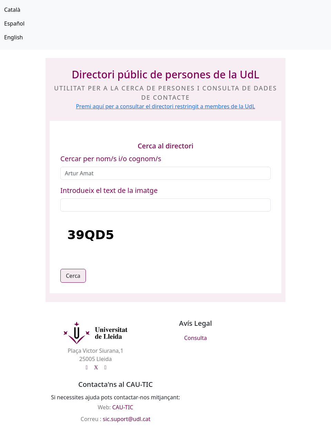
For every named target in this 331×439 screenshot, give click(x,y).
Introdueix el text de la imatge (109, 190)
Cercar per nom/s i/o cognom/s (110, 158)
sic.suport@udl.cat (126, 419)
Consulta (195, 338)
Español (14, 23)
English (13, 37)
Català (12, 9)
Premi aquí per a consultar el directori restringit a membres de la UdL (165, 106)
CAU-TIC (122, 407)
